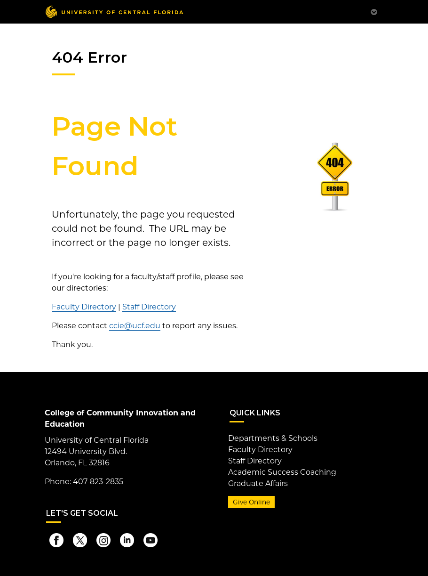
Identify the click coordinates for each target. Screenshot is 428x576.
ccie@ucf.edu (134, 325)
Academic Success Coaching (282, 472)
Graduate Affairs (258, 483)
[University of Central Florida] (114, 11)
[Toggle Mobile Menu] (374, 11)
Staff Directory (149, 306)
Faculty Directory (84, 306)
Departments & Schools (272, 438)
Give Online (251, 502)
